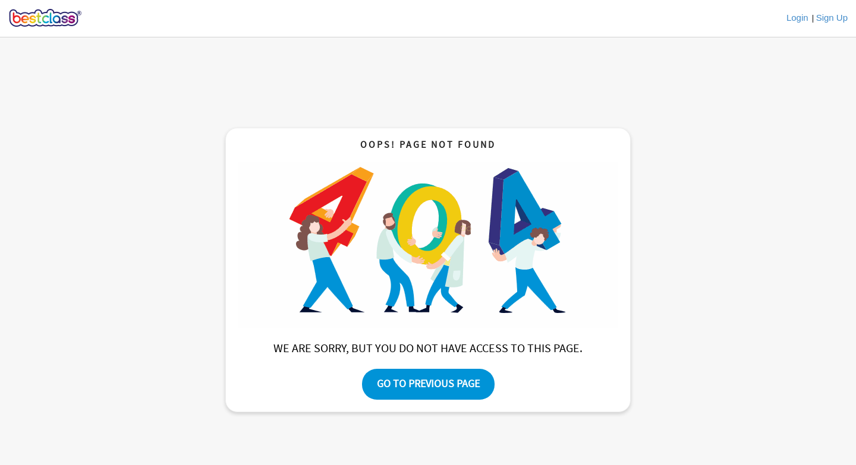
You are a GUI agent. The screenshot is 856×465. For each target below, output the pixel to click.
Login (797, 17)
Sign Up (832, 17)
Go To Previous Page (428, 384)
